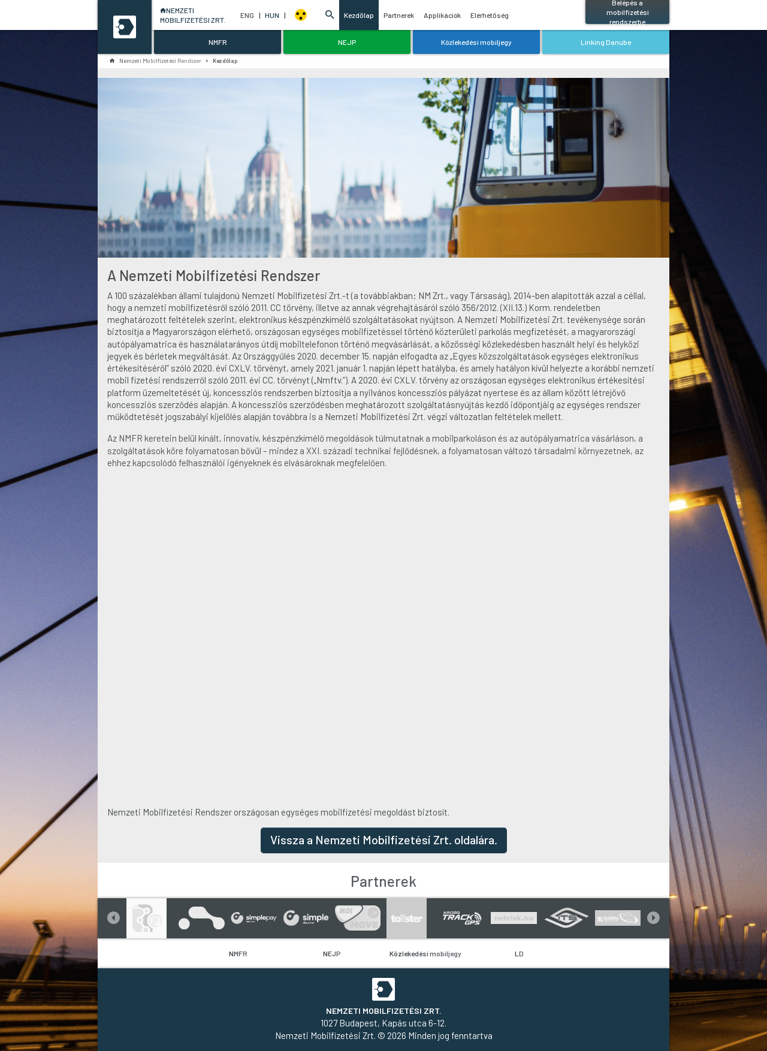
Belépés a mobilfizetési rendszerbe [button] (627, 12)
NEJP (332, 953)
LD (519, 953)
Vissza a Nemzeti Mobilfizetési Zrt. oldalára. (383, 839)
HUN (275, 15)
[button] (330, 15)
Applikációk (441, 15)
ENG (250, 15)
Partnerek (398, 15)
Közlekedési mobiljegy (425, 953)
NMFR (238, 953)
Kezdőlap (358, 15)
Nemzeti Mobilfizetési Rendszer (155, 60)
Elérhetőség (489, 15)
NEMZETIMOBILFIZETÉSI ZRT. (190, 15)
